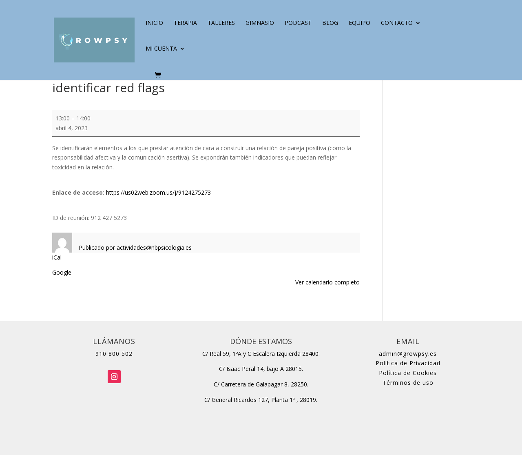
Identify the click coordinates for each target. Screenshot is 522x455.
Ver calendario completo (327, 282)
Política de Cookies (408, 373)
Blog (330, 23)
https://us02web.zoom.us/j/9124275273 (158, 192)
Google (61, 272)
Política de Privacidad (408, 363)
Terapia (185, 23)
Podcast (298, 23)
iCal (57, 257)
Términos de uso (408, 382)
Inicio (154, 23)
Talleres (221, 23)
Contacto (397, 23)
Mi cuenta (161, 49)
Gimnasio (260, 23)
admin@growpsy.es (408, 353)
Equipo (359, 23)
